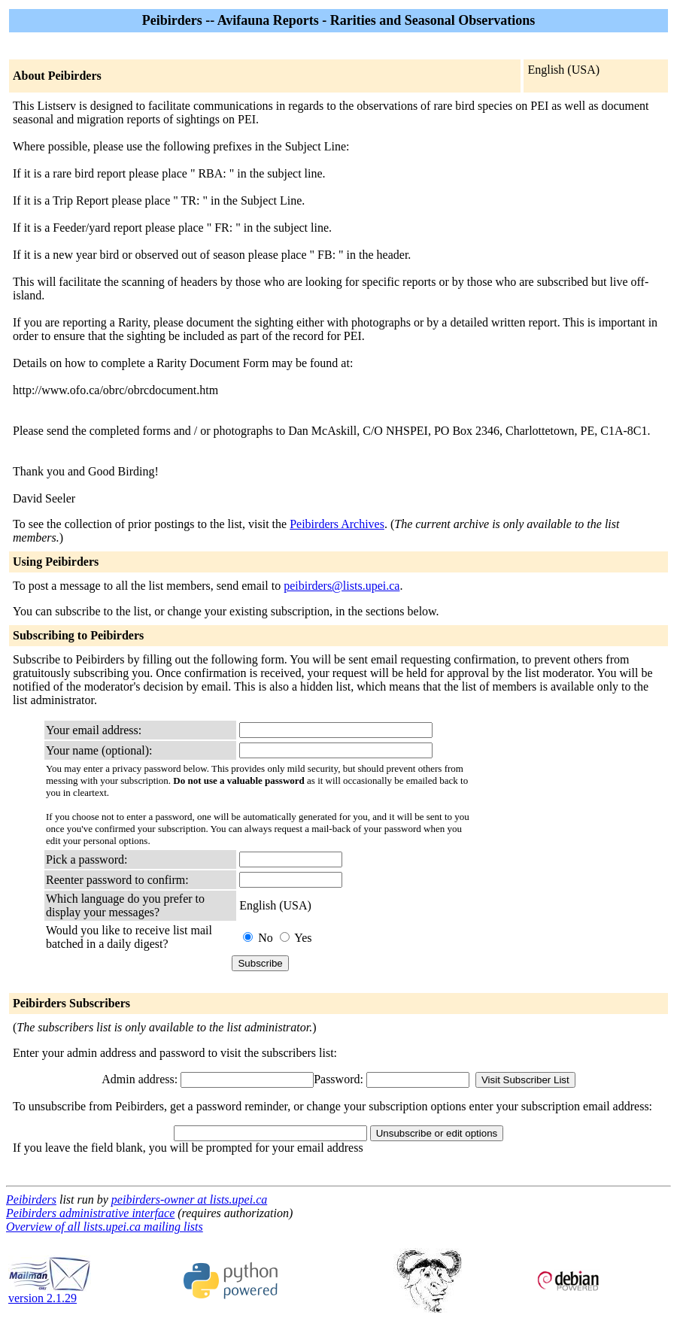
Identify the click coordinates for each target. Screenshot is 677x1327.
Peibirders (31, 1199)
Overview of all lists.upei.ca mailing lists (104, 1226)
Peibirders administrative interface (90, 1213)
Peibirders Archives (337, 524)
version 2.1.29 (49, 1292)
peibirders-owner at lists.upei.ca (189, 1199)
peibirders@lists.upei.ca (341, 585)
